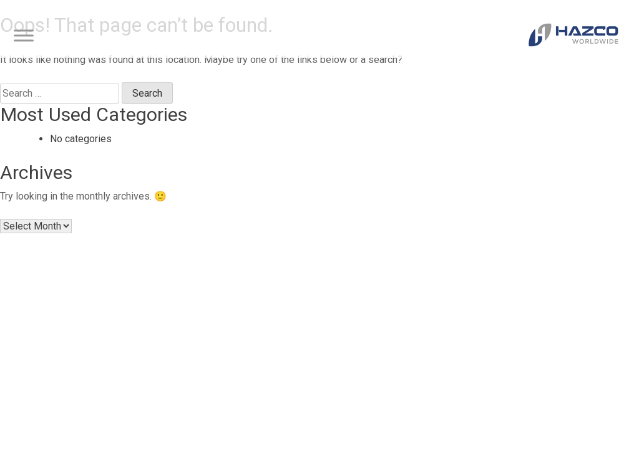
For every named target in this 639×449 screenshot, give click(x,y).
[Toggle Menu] (24, 36)
